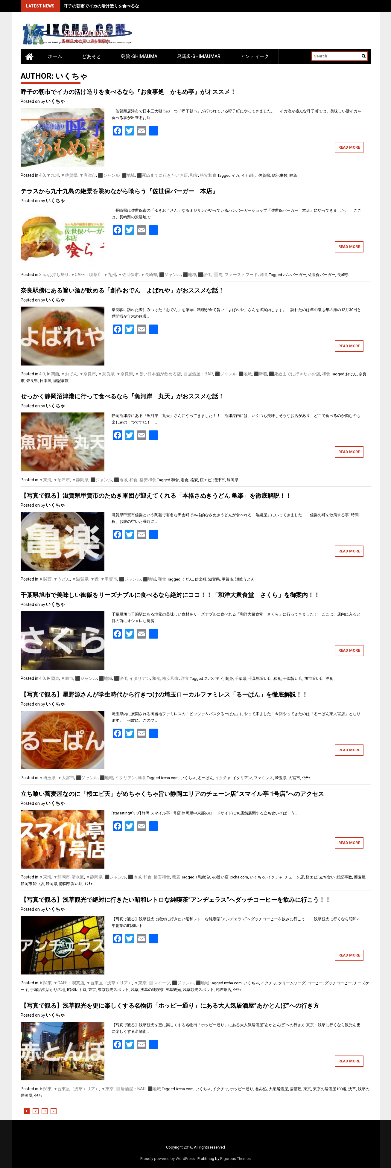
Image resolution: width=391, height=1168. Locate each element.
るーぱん (205, 778)
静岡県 (232, 480)
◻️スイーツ (159, 982)
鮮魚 (293, 175)
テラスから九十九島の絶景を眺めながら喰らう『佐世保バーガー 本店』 (119, 191)
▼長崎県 (149, 274)
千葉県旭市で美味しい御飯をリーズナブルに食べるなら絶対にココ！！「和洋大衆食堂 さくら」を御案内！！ (170, 595)
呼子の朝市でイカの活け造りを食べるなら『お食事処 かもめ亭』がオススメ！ (139, 6)
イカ (235, 175)
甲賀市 (227, 579)
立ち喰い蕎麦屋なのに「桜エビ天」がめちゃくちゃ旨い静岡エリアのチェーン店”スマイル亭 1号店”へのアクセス (172, 793)
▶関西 (53, 373)
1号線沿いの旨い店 (212, 877)
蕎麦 (176, 877)
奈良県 (32, 380)
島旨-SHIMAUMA (139, 56)
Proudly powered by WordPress (167, 1158)
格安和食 (208, 175)
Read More (349, 147)
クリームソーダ (291, 983)
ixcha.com (170, 778)
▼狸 (94, 579)
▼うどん (62, 579)
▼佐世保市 (128, 274)
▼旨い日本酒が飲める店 (158, 373)
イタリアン (139, 678)
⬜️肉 (218, 274)
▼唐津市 (87, 175)
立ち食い (327, 877)
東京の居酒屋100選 (329, 1089)
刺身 (229, 678)
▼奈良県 (106, 373)
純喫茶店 (223, 989)
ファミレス (263, 778)
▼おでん (69, 373)
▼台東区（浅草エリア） (109, 982)
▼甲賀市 (109, 579)
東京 (92, 989)
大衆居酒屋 (278, 1089)
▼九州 (53, 175)
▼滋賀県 (80, 579)
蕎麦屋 (360, 877)
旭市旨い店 (314, 678)
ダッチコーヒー (338, 983)
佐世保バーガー (321, 274)
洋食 (264, 274)
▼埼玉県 (47, 777)
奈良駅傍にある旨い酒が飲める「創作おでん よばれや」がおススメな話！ (122, 290)
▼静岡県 (80, 479)
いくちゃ (55, 101)
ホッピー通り (241, 1089)
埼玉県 (281, 778)
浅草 (135, 989)
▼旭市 (67, 678)
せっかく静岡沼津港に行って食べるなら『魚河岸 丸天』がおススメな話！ (122, 396)
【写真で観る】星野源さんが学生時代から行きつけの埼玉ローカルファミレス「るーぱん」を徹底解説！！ (164, 694)
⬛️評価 (205, 274)
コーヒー (315, 983)
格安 (194, 480)
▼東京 (140, 982)
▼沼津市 (61, 479)
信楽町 (200, 579)
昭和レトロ (76, 989)
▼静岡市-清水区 (68, 877)
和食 (194, 175)
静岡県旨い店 (71, 883)
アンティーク (254, 56)
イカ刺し (249, 175)
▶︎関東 (53, 678)
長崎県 (343, 274)
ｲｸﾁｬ (306, 778)
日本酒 (45, 380)
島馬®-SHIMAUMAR (198, 56)
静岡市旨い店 (32, 883)
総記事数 (279, 175)
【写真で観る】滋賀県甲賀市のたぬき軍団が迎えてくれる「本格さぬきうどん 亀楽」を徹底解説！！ (156, 495)
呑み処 (261, 1089)
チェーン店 (294, 877)
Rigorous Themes (235, 1158)
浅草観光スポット (198, 989)
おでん (351, 374)
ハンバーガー (294, 274)
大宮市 (294, 778)
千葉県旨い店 (260, 678)
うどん (187, 579)
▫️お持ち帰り (58, 274)
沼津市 (219, 480)
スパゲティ (213, 678)
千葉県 (241, 678)
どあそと (91, 56)
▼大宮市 (65, 777)
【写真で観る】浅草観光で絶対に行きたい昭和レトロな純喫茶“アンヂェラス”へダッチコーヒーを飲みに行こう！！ (176, 899)
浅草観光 (173, 989)
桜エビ (206, 480)
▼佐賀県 (69, 175)
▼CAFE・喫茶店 (86, 274)
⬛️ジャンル (109, 175)
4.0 (42, 175)
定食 (184, 480)
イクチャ (223, 778)
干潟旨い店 (292, 678)
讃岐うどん (245, 579)
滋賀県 (214, 579)
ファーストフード (241, 274)
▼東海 (45, 479)
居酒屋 (296, 1089)
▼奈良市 (87, 373)
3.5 (42, 274)
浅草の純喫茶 (152, 989)
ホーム (55, 56)
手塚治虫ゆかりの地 (47, 989)
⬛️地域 (128, 175)
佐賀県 (264, 175)
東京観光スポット (113, 989)
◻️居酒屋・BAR (198, 373)
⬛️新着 (260, 373)
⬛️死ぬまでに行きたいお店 (162, 175)
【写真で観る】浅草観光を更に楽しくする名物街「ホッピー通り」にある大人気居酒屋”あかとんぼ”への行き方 (170, 1005)
